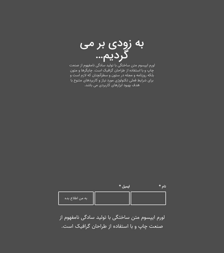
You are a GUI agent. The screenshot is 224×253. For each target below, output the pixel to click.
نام (162, 186)
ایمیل (124, 186)
